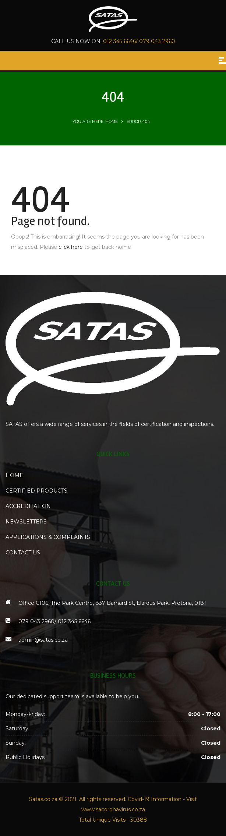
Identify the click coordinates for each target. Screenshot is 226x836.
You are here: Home (95, 121)
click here (71, 247)
